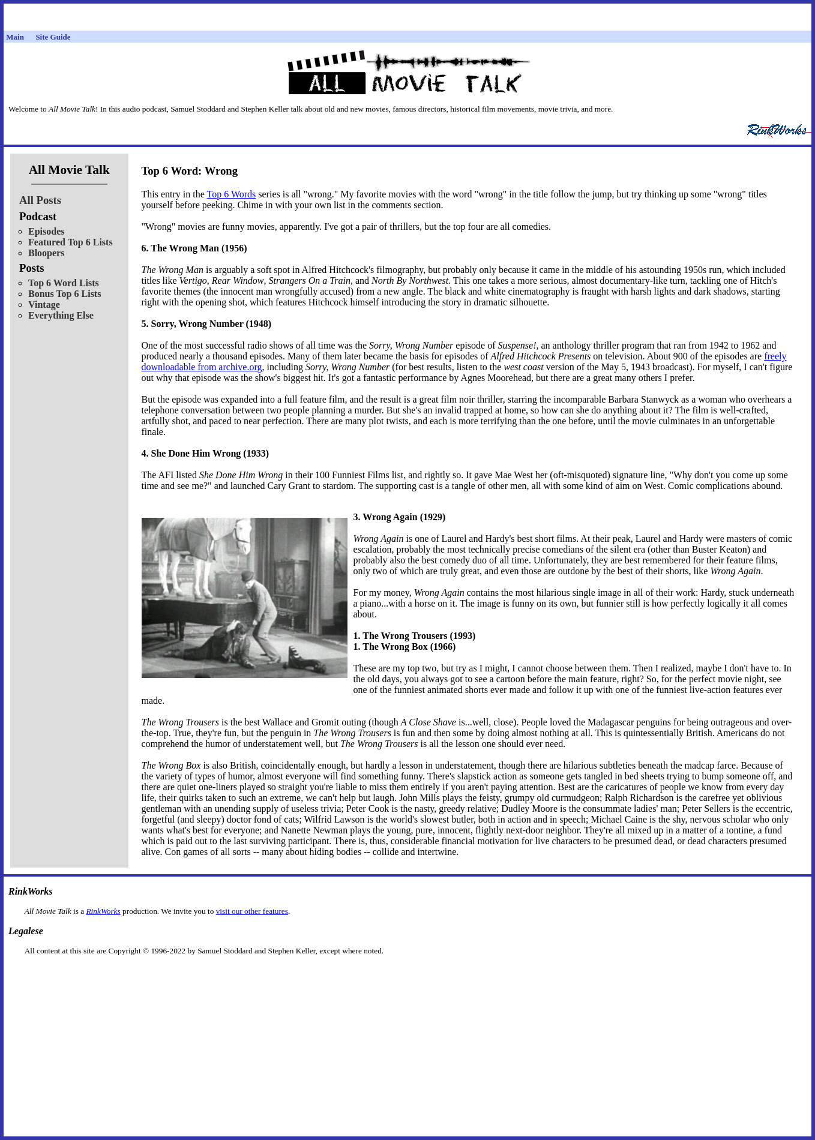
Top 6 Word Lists (63, 283)
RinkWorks (103, 911)
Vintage (44, 304)
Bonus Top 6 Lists (64, 294)
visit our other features (252, 911)
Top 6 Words (231, 194)
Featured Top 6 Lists (70, 242)
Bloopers (46, 253)
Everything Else (61, 315)
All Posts (40, 200)
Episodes (46, 231)
